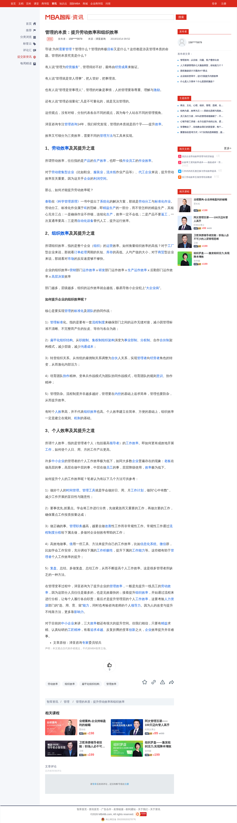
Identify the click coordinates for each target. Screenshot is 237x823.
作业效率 (145, 160)
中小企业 (58, 461)
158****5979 (75, 38)
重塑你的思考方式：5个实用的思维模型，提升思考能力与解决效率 (202, 132)
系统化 (105, 201)
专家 (85, 642)
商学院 (45, 3)
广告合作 (106, 809)
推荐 (29, 30)
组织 (96, 246)
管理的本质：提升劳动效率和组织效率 (100, 701)
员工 (132, 160)
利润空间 (99, 178)
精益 (164, 623)
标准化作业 (163, 201)
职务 (79, 526)
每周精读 (26, 63)
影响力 (79, 612)
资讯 (54, 3)
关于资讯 (155, 809)
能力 (86, 605)
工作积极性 (105, 550)
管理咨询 (70, 124)
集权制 (97, 340)
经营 (69, 67)
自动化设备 (85, 221)
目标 (110, 49)
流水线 (111, 172)
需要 (62, 49)
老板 (167, 461)
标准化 (79, 311)
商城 (85, 3)
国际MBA (75, 3)
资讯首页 (94, 809)
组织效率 (60, 233)
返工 (164, 214)
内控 (118, 394)
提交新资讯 (24, 56)
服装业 (98, 172)
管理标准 (56, 322)
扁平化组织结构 (61, 340)
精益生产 (109, 208)
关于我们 (143, 809)
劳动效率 (60, 148)
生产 (109, 214)
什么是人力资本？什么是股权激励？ (197, 81)
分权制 (145, 340)
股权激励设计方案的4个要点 (193, 71)
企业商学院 (96, 3)
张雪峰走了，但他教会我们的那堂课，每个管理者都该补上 (202, 127)
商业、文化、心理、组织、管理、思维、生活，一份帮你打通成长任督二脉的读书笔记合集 (202, 105)
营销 (73, 270)
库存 (109, 252)
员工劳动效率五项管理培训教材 (197, 177)
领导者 (114, 443)
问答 (108, 3)
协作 (66, 376)
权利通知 (131, 809)
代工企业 (145, 172)
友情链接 (118, 809)
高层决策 (58, 276)
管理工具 (88, 490)
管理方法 (106, 135)
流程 (95, 322)
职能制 (84, 340)
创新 (132, 630)
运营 (109, 246)
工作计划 (137, 490)
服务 (75, 67)
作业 (125, 160)
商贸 (161, 252)
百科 (28, 3)
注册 (223, 3)
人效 (58, 411)
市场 (71, 258)
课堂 (36, 3)
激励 (157, 90)
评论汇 (27, 50)
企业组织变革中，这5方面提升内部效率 (199, 76)
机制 (77, 418)
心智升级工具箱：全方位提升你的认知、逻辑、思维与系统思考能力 (202, 121)
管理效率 (116, 586)
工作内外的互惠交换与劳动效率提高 (199, 171)
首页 (13, 3)
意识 (159, 376)
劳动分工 (145, 201)
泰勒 (48, 201)
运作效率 (89, 270)
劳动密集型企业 (63, 172)
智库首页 (82, 809)
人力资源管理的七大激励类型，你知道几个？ (201, 65)
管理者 (142, 358)
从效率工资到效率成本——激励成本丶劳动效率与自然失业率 (203, 162)
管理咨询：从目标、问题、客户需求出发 (199, 60)
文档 (20, 3)
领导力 (136, 605)
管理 (68, 49)
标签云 (27, 43)
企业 (87, 178)
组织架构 (108, 340)
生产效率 (99, 160)
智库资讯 (52, 701)
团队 (90, 311)
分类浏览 (26, 36)
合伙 (114, 358)
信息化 (145, 544)
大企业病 (152, 288)
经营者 (155, 358)
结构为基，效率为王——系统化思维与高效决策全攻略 (202, 111)
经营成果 (121, 67)
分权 (58, 532)
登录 (214, 3)
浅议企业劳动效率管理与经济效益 (198, 156)
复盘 (53, 568)
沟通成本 (87, 346)
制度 (101, 322)
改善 (108, 526)
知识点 (63, 3)
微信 (163, 544)
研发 (102, 270)
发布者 (183, 31)
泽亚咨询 (101, 38)
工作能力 (138, 550)
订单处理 (80, 252)
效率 (158, 124)
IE (85, 208)
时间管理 (72, 490)
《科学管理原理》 (68, 201)
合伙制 (164, 340)
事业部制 (130, 340)
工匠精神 (74, 630)
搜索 (181, 17)
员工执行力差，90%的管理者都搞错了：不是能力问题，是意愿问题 (202, 116)
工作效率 (132, 443)
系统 (153, 544)
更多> (227, 148)
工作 (48, 449)
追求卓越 (96, 630)
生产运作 (134, 270)
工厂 (171, 246)
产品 (87, 160)
